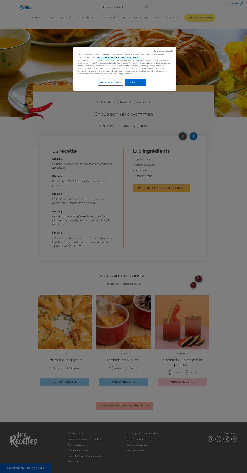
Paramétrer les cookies (110, 82)
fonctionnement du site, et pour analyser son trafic (118, 57)
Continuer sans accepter (163, 51)
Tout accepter (135, 82)
